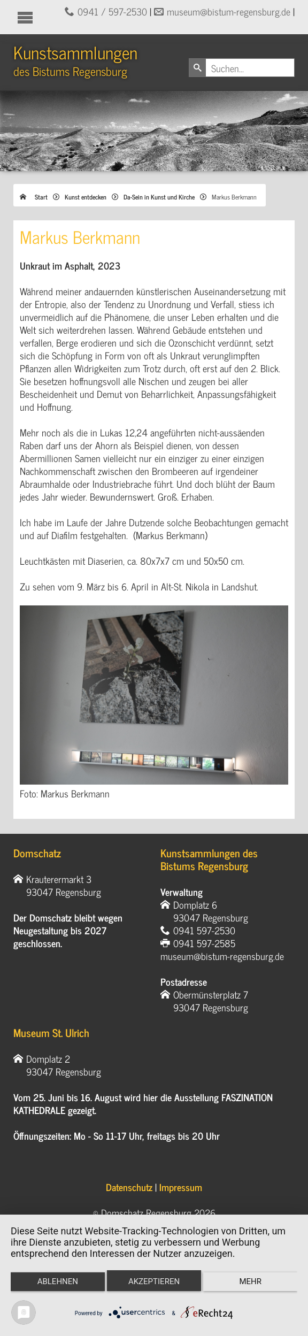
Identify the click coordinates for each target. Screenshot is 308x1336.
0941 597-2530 (204, 930)
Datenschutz (129, 1187)
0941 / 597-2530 (112, 11)
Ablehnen (57, 1281)
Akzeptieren (154, 1281)
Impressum (180, 1187)
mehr (250, 1281)
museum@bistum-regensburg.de (228, 11)
